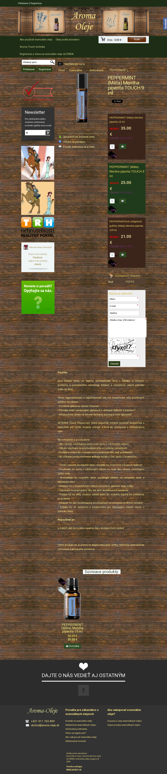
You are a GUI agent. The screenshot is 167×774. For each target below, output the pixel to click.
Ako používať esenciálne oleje (36, 39)
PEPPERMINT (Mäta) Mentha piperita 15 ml (72, 628)
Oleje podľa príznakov (67, 39)
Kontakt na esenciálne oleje (78, 721)
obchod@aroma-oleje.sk (45, 725)
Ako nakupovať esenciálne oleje (81, 737)
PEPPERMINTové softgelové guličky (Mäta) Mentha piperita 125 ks (126, 225)
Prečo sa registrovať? (75, 733)
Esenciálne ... (76, 70)
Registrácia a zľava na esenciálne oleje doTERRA (47, 54)
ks (116, 147)
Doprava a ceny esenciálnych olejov (124, 721)
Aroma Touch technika (32, 46)
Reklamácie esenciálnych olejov (80, 725)
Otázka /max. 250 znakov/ (128, 327)
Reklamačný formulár (75, 741)
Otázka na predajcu (74, 141)
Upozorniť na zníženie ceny (79, 136)
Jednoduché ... (97, 70)
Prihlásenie (23, 3)
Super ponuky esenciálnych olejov (123, 725)
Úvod (62, 70)
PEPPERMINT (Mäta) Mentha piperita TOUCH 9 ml (126, 171)
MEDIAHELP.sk (73, 769)
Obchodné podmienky (76, 729)
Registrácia (36, 3)
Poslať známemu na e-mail (78, 146)
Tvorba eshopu (74, 766)
